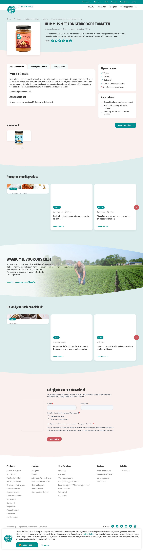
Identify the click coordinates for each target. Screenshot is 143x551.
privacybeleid (89, 534)
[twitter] (56, 40)
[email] (59, 40)
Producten (17, 19)
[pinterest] (63, 40)
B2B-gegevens (59, 67)
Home (9, 19)
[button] (125, 125)
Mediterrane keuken (32, 19)
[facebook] (52, 40)
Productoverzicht (16, 67)
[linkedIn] (67, 40)
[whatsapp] (70, 40)
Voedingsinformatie (38, 67)
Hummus (45, 19)
